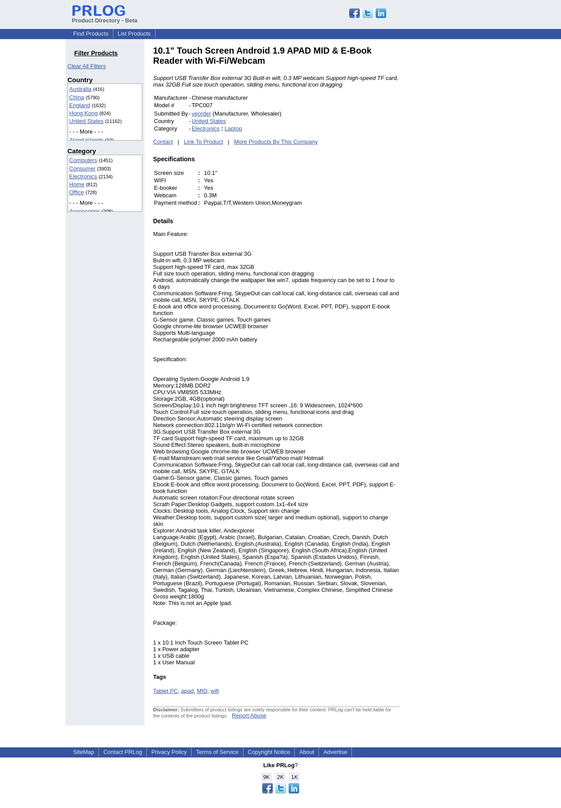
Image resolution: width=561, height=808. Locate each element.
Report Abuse (249, 715)
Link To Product (203, 141)
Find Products (91, 33)
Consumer (82, 168)
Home (77, 184)
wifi (214, 691)
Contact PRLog (122, 752)
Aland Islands (86, 140)
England (79, 105)
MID (202, 691)
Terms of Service (217, 752)
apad (187, 691)
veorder (201, 113)
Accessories (84, 211)
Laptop (233, 128)
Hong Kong (83, 113)
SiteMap (83, 752)
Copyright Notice (269, 752)
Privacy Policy (169, 752)
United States (86, 121)
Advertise (335, 752)
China (76, 97)
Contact (163, 141)
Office (76, 192)
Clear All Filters (87, 66)
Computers (83, 160)
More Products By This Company (276, 141)
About (306, 752)
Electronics (83, 176)
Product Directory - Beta (105, 17)
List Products (134, 33)
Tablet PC (165, 691)
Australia (80, 89)
